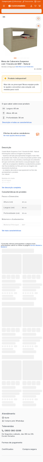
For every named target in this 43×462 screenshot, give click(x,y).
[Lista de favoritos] (35, 6)
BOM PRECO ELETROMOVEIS (24, 66)
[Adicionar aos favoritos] (38, 18)
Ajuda (7, 418)
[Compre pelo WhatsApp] (17, 1)
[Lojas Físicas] (37, 1)
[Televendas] (28, 1)
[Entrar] (31, 6)
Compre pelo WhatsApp (14, 421)
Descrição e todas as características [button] (17, 122)
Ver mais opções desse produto (14, 135)
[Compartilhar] (38, 26)
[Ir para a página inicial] (16, 6)
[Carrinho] (39, 6)
